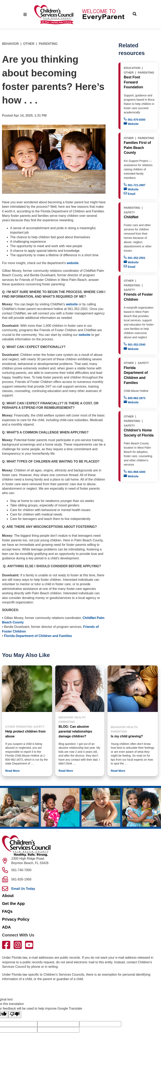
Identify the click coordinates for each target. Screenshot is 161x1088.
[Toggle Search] (135, 14)
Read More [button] (12, 770)
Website (131, 123)
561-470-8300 (134, 119)
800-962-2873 (134, 398)
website (73, 263)
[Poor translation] (14, 1014)
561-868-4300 (134, 471)
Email (129, 193)
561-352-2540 (134, 344)
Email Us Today (23, 888)
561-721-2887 (134, 185)
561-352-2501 (134, 257)
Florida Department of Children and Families (38, 636)
